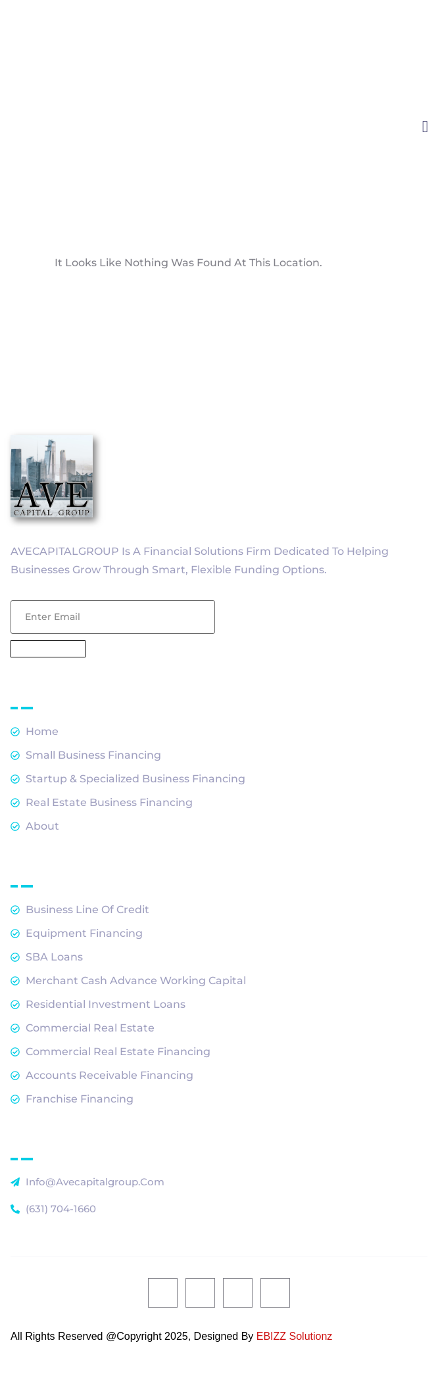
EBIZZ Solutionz (294, 1336)
